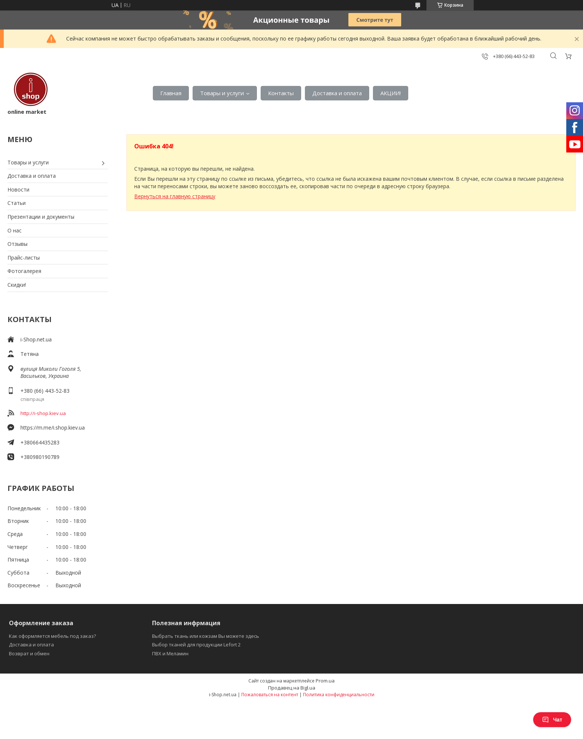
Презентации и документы (40, 216)
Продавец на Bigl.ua (291, 687)
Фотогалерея (24, 270)
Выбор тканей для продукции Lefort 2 (196, 644)
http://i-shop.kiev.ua (43, 413)
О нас (14, 230)
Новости (18, 189)
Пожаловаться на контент (269, 694)
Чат (552, 719)
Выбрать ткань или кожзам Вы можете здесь (205, 636)
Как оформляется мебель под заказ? (52, 636)
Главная (170, 93)
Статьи (16, 202)
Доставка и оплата (337, 93)
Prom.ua (325, 680)
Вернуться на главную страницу (174, 196)
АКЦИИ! (390, 93)
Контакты (281, 93)
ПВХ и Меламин (170, 653)
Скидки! (16, 284)
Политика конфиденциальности (338, 694)
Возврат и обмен (29, 653)
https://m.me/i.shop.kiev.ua (52, 427)
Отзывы (17, 243)
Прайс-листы (23, 257)
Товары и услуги (222, 93)
